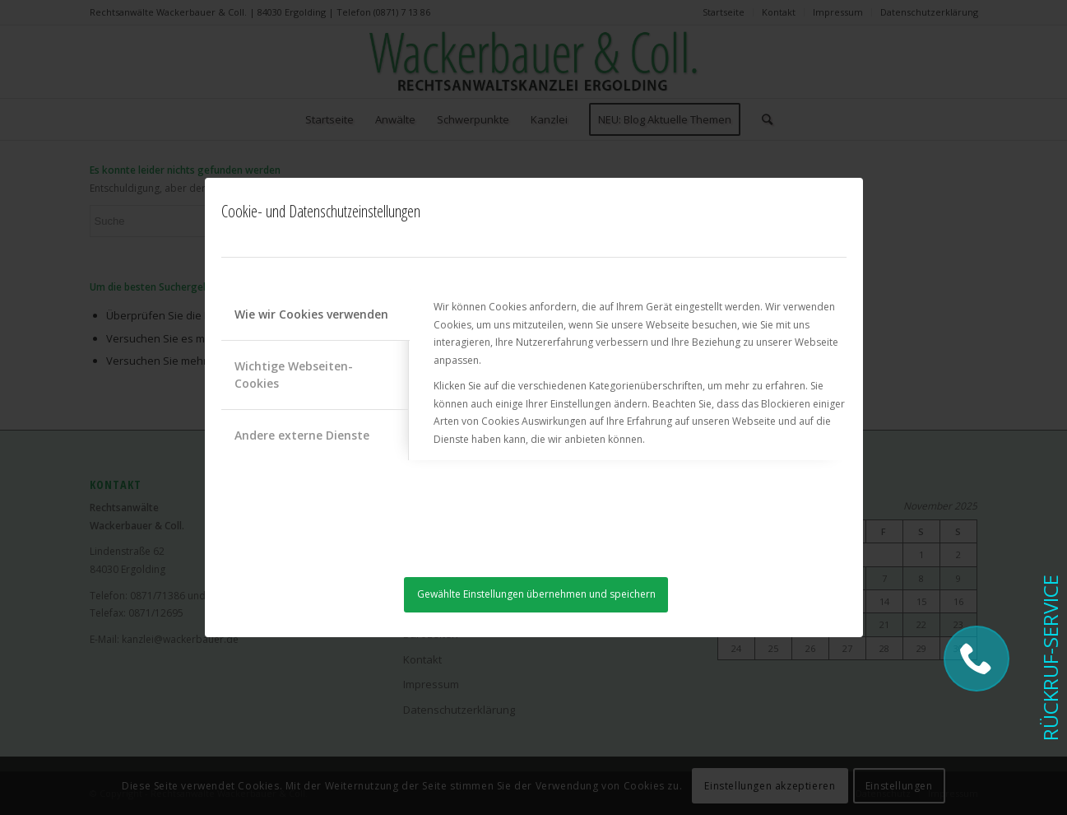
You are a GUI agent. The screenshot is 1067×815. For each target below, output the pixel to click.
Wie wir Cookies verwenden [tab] (311, 314)
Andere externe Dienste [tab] (301, 435)
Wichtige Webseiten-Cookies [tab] (293, 374)
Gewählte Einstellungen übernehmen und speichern (536, 594)
